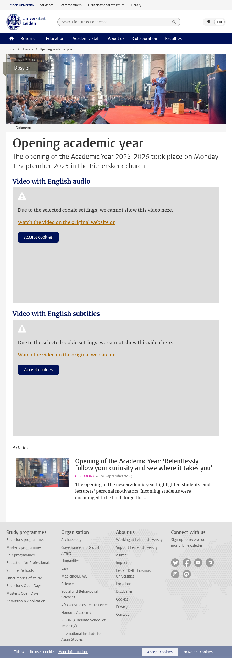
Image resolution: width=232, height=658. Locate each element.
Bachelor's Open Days (23, 587)
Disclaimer (124, 593)
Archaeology (71, 541)
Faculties (173, 38)
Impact (121, 564)
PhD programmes (20, 557)
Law (64, 570)
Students (46, 5)
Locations (123, 585)
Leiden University (21, 5)
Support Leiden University (137, 549)
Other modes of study (24, 580)
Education (55, 38)
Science (67, 585)
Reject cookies (200, 652)
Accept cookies (38, 237)
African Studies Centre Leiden (85, 606)
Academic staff (86, 38)
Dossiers (27, 49)
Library (136, 5)
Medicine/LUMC (74, 578)
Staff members (71, 5)
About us (116, 38)
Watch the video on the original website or (66, 222)
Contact (122, 616)
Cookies (122, 601)
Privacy (122, 608)
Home (10, 49)
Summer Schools (20, 572)
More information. (73, 651)
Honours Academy (76, 614)
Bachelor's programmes (25, 541)
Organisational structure (106, 5)
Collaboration (144, 38)
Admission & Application (25, 603)
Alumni (121, 557)
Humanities (70, 562)
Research (29, 38)
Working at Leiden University (139, 541)
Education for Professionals (28, 564)
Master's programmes (23, 549)
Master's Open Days (22, 595)
